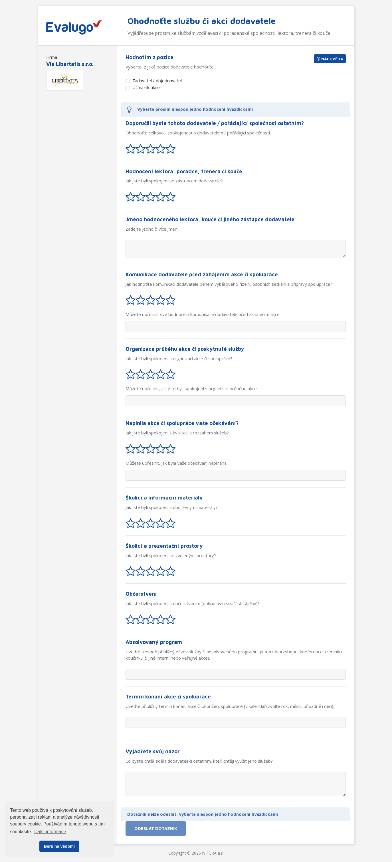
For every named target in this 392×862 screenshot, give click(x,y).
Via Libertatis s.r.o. (70, 64)
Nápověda (330, 58)
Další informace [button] (50, 831)
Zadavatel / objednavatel (157, 80)
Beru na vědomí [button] (59, 846)
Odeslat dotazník (155, 828)
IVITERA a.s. (213, 853)
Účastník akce (146, 87)
